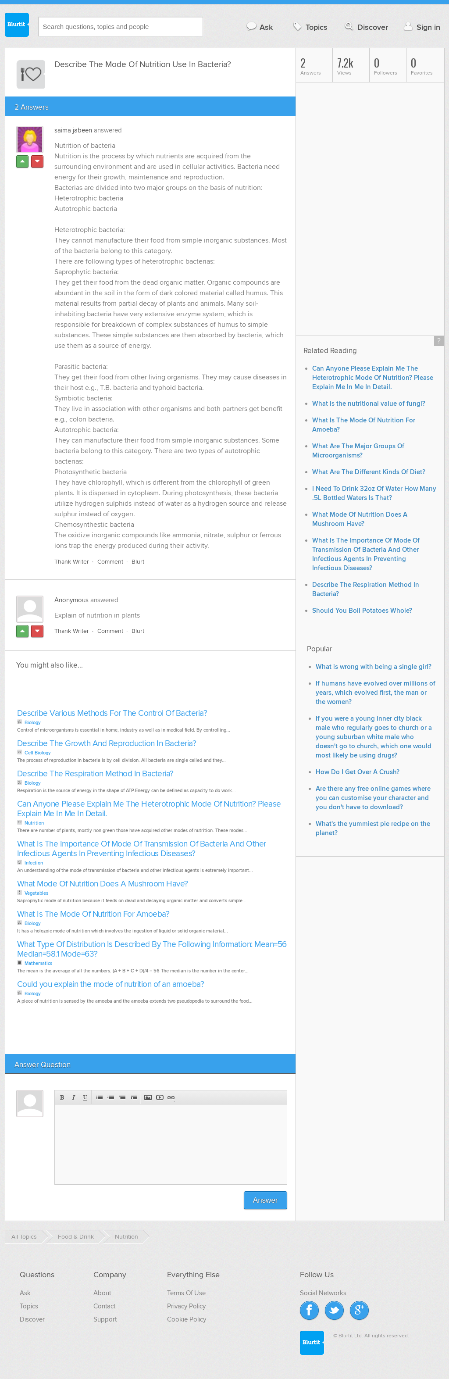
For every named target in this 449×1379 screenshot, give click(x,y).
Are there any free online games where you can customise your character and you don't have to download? (373, 798)
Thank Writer (71, 561)
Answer (265, 1200)
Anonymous (71, 600)
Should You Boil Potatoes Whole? (362, 611)
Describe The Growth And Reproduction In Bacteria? (106, 744)
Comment (110, 561)
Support (105, 1319)
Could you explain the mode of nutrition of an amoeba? (110, 984)
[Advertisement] (115, 692)
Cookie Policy (186, 1319)
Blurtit (17, 26)
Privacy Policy (186, 1306)
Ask (259, 27)
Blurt (138, 561)
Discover (365, 27)
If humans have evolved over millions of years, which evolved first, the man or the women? (375, 692)
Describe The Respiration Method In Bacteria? (95, 774)
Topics (309, 27)
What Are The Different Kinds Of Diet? (368, 472)
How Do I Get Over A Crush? (357, 772)
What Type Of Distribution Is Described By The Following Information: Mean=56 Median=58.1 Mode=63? (152, 949)
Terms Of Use (186, 1293)
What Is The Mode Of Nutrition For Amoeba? (93, 914)
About (102, 1293)
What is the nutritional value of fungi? (368, 404)
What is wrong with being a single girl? (373, 667)
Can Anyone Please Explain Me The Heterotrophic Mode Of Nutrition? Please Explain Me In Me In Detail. (149, 809)
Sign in (421, 27)
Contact (104, 1306)
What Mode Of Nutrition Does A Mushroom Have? (102, 884)
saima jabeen (73, 130)
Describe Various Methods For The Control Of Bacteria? (112, 713)
